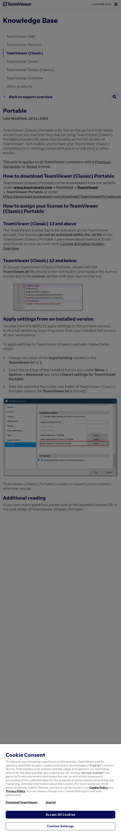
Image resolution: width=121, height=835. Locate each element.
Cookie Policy (98, 787)
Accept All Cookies (60, 814)
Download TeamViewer (22, 802)
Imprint (51, 802)
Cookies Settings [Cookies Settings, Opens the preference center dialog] (60, 826)
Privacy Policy (15, 791)
